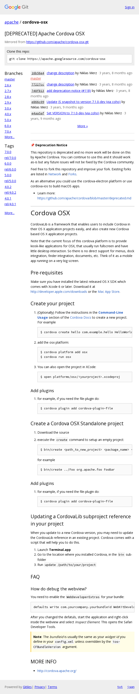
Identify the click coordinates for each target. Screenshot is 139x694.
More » (82, 126)
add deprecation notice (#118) (69, 90)
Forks (72, 174)
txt (120, 687)
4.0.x (8, 114)
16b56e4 (38, 73)
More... (10, 137)
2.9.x (8, 102)
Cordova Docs (80, 317)
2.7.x (8, 91)
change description (60, 73)
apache (12, 22)
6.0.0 (8, 163)
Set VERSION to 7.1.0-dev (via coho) (73, 113)
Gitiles (27, 687)
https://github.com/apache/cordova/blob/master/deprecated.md (84, 198)
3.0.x (8, 108)
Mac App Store (108, 291)
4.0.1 (8, 198)
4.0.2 (8, 187)
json (130, 687)
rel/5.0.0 (10, 181)
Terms (52, 687)
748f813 (38, 91)
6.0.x (8, 126)
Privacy (39, 687)
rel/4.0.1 (10, 204)
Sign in (129, 7)
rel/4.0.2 (10, 192)
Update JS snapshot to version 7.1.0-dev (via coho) (84, 102)
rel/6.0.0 (10, 169)
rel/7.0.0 (10, 158)
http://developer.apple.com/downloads (59, 291)
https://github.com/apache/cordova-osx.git (57, 42)
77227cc (38, 84)
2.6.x (8, 85)
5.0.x (8, 120)
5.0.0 (8, 175)
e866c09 (38, 102)
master (10, 79)
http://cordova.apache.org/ (56, 671)
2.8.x (8, 97)
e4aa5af (38, 113)
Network (54, 174)
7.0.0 (8, 152)
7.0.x (8, 131)
